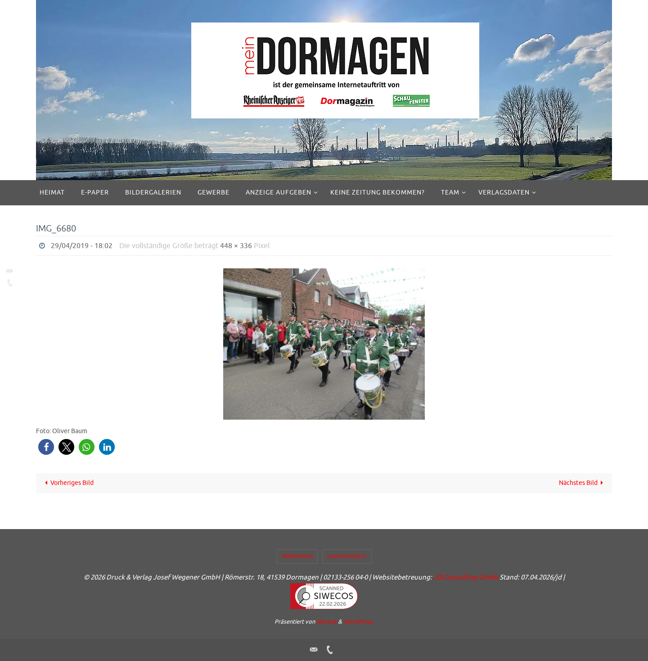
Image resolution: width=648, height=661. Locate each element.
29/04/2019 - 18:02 (81, 245)
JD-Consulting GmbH (465, 577)
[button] (46, 447)
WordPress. (358, 621)
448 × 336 (236, 245)
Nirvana (326, 621)
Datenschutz (347, 556)
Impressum (297, 556)
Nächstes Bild (583, 483)
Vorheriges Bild (68, 483)
